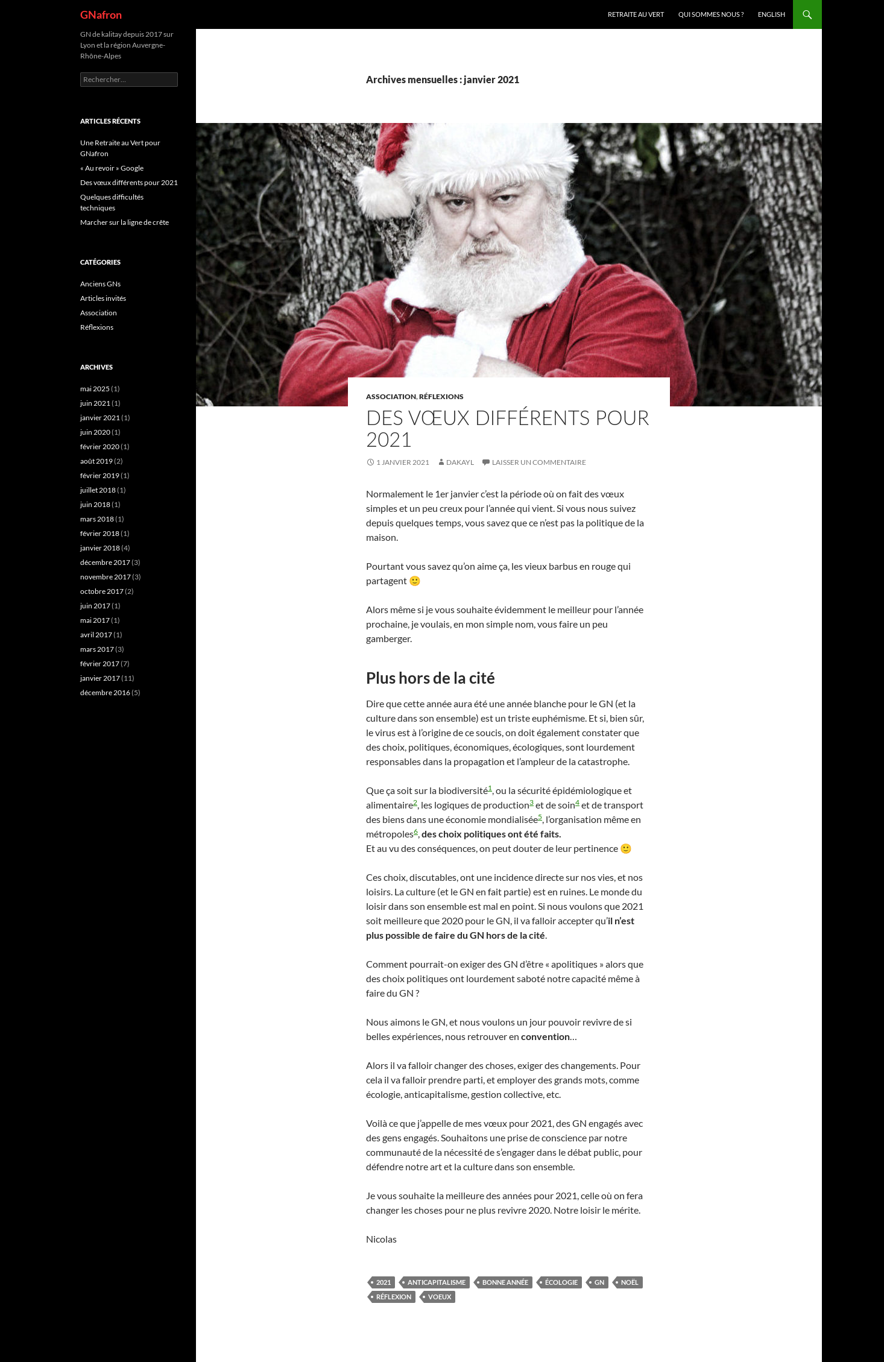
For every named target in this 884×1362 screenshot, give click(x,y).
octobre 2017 (102, 591)
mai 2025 (95, 388)
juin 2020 (95, 432)
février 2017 (99, 663)
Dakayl (460, 462)
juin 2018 (95, 504)
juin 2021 (95, 403)
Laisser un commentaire (539, 462)
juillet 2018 (98, 489)
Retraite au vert (636, 14)
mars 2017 (97, 649)
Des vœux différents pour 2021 (507, 428)
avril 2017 (96, 634)
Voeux (439, 1297)
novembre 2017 (105, 576)
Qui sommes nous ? (711, 14)
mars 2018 (97, 518)
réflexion (393, 1297)
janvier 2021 (100, 417)
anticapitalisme (437, 1282)
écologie (561, 1282)
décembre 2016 (105, 692)
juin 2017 (95, 605)
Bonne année (505, 1282)
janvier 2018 (100, 547)
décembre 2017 (105, 562)
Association (391, 396)
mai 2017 (95, 620)
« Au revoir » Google (112, 167)
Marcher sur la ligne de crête (124, 222)
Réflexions (441, 396)
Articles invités (103, 298)
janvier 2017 (100, 678)
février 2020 (99, 446)
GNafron (101, 14)
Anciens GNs (100, 283)
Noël (630, 1282)
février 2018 (99, 533)
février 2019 (99, 475)
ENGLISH (771, 14)
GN (599, 1282)
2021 (383, 1282)
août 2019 (96, 460)
